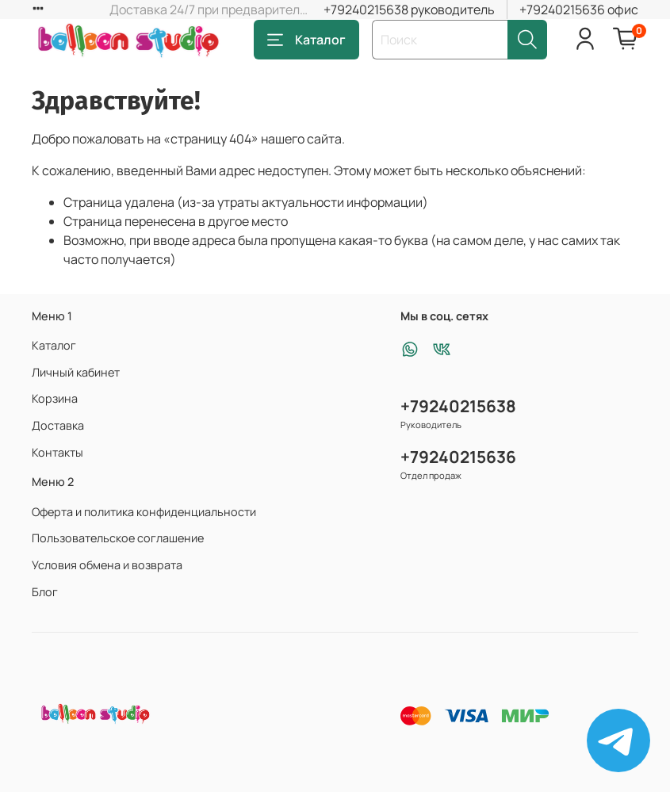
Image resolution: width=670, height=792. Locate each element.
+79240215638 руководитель (409, 9)
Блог (45, 591)
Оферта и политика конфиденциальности (144, 511)
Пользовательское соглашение (118, 537)
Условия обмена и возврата (107, 564)
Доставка (58, 425)
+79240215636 (458, 457)
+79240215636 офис (578, 9)
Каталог (306, 39)
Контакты (57, 452)
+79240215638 (458, 406)
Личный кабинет (76, 372)
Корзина (55, 398)
